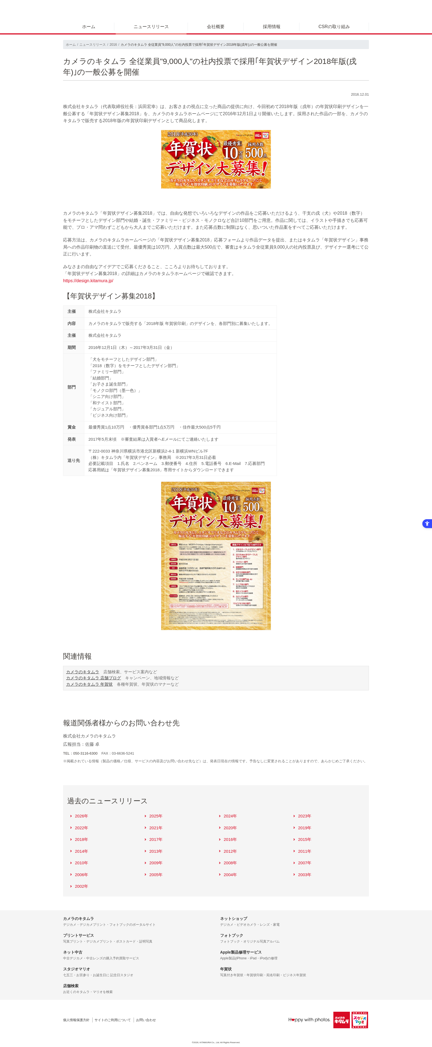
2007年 (302, 862)
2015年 (302, 839)
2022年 (78, 827)
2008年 (227, 862)
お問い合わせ (146, 1020)
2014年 (78, 851)
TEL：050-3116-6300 (80, 753)
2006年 (78, 874)
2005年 (153, 874)
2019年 (302, 827)
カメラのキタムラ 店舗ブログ (93, 677)
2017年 (153, 839)
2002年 (78, 886)
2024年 (227, 816)
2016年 (227, 839)
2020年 (227, 827)
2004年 (227, 874)
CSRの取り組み (334, 26)
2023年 (302, 816)
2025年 (153, 816)
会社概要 (216, 26)
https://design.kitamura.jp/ (88, 280)
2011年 (302, 851)
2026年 (78, 816)
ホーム (88, 26)
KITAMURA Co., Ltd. (210, 1042)
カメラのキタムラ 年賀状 (89, 684)
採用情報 (271, 26)
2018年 (78, 839)
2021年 (153, 827)
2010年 (78, 862)
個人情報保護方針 (76, 1020)
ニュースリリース (151, 26)
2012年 (227, 851)
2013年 (153, 851)
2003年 (302, 874)
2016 (113, 45)
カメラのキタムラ (82, 671)
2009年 (153, 862)
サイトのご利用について (112, 1020)
